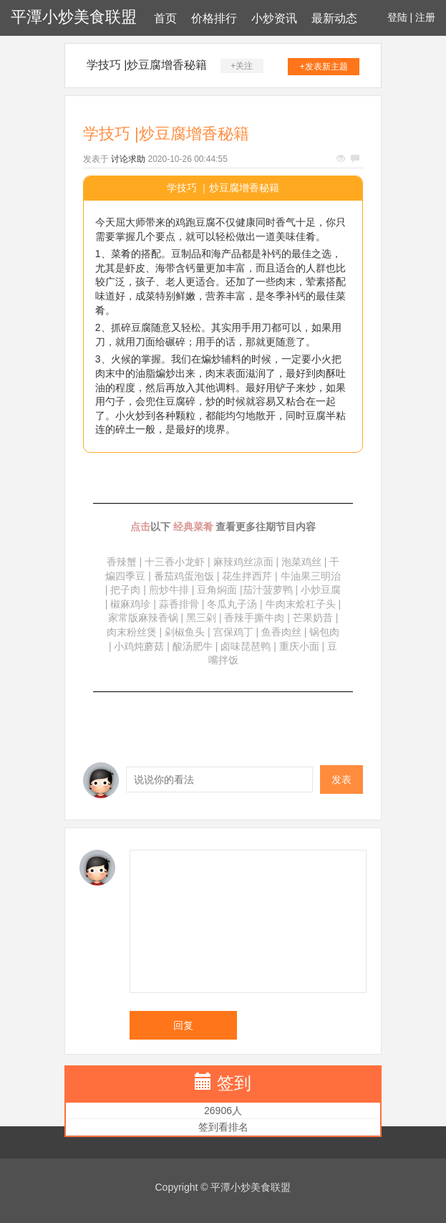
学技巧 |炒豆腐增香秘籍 (147, 65)
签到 (234, 1083)
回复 (183, 1025)
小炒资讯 (274, 18)
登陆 (397, 17)
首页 (165, 18)
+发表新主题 (324, 67)
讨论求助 (128, 159)
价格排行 (214, 18)
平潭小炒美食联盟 (74, 17)
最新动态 (334, 18)
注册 (425, 17)
